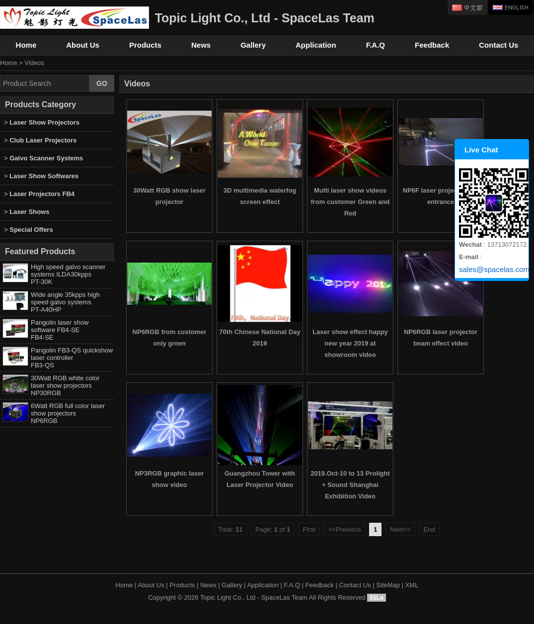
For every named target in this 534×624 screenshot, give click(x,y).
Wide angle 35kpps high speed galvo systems (65, 302)
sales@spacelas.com (494, 269)
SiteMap (388, 585)
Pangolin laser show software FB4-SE (59, 330)
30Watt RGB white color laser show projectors (65, 385)
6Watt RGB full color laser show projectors (68, 413)
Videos (35, 63)
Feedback (432, 45)
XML (412, 585)
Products (145, 45)
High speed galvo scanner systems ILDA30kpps (68, 274)
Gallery (253, 45)
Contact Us (498, 45)
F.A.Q (375, 45)
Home (26, 45)
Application (316, 45)
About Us (82, 45)
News (201, 45)
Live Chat (481, 149)
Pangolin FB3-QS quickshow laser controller (72, 358)
